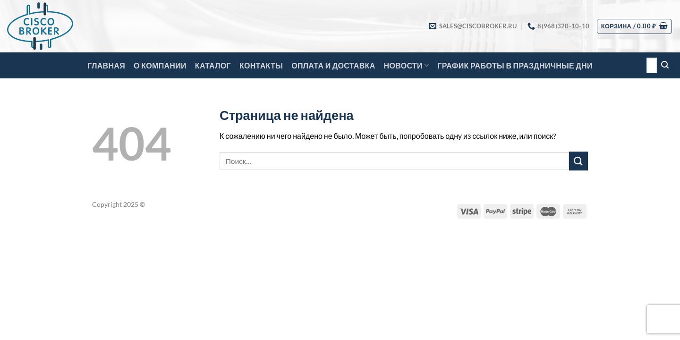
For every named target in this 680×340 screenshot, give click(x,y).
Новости (406, 65)
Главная (106, 65)
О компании (160, 65)
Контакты (261, 65)
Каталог (213, 65)
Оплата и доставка (333, 65)
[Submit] (665, 66)
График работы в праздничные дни (514, 65)
